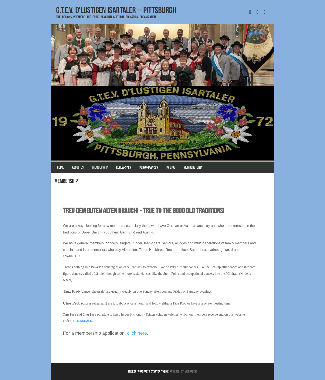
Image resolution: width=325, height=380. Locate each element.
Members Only (193, 167)
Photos (170, 167)
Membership (100, 167)
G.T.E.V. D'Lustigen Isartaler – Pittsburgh (116, 10)
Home (60, 167)
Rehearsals (123, 167)
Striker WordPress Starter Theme (148, 371)
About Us (78, 167)
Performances (148, 167)
